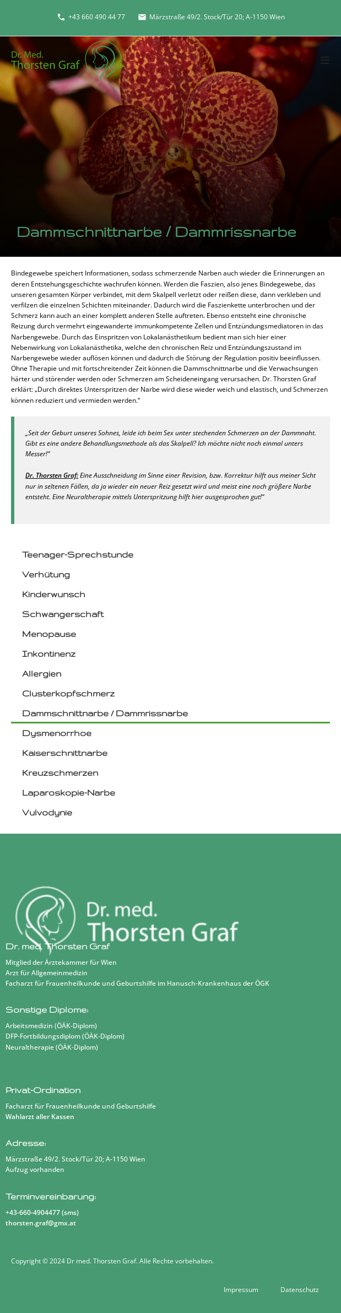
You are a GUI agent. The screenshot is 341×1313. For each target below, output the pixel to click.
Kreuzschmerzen (60, 772)
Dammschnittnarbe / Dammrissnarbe (105, 713)
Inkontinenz (48, 653)
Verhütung (46, 574)
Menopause (49, 634)
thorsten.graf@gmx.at (41, 1223)
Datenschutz (299, 1289)
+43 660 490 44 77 (91, 16)
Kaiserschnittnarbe (64, 753)
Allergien (41, 673)
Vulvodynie (47, 812)
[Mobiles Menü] (325, 61)
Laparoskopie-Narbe (68, 792)
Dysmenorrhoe (56, 733)
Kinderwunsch (53, 594)
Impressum (241, 1289)
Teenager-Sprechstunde (77, 554)
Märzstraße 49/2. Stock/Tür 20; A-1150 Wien (211, 16)
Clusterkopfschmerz (68, 693)
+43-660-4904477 (33, 1212)
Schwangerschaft (63, 614)
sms (70, 1212)
